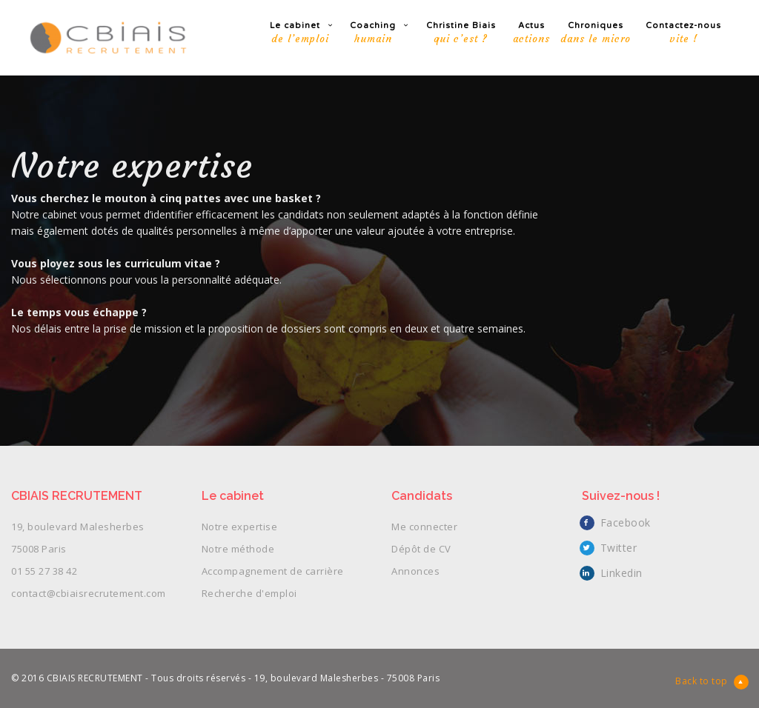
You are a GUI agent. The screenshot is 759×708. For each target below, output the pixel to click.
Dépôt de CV (421, 548)
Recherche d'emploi (249, 593)
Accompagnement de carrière (273, 571)
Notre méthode (238, 548)
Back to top (712, 682)
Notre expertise (240, 526)
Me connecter (424, 526)
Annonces (415, 571)
